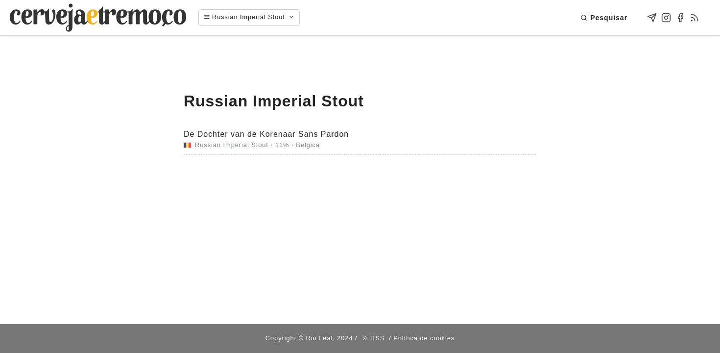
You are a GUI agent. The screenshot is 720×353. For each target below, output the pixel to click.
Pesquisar (603, 18)
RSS (373, 338)
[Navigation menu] (254, 17)
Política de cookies (424, 338)
